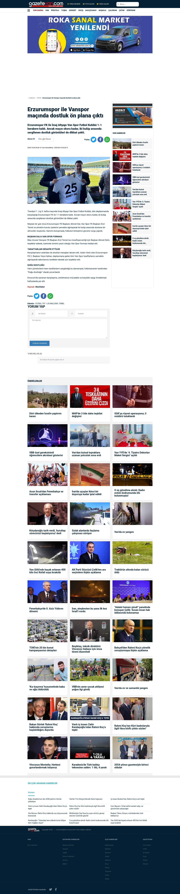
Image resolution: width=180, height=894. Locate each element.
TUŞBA (64, 10)
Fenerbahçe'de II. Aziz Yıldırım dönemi (46, 610)
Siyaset (65, 849)
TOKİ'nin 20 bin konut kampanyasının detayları (43, 649)
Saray (107, 875)
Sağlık (65, 853)
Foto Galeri (147, 845)
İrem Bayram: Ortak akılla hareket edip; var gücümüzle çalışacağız (127, 807)
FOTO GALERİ (88, 4)
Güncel (65, 860)
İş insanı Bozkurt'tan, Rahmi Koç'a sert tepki (127, 799)
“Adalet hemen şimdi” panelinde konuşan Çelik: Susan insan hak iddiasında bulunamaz (132, 610)
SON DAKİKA (38, 10)
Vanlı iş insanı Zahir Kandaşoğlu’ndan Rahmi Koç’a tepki (89, 727)
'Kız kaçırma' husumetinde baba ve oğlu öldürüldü (47, 688)
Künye (145, 860)
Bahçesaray (109, 845)
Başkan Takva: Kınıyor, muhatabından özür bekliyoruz (127, 814)
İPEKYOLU (55, 10)
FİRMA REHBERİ (74, 4)
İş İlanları (146, 853)
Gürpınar (108, 871)
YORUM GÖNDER (39, 343)
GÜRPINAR (131, 10)
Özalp (107, 879)
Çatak (107, 856)
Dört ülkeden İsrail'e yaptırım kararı (140, 143)
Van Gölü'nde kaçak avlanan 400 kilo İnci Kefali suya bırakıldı (47, 571)
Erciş (107, 864)
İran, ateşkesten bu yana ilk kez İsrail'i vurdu (89, 610)
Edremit (108, 860)
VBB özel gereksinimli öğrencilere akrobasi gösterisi (141, 179)
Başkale (108, 849)
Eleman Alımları (68, 845)
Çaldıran (108, 853)
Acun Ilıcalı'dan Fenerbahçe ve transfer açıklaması (141, 216)
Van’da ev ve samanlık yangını (131, 688)
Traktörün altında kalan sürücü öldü (131, 571)
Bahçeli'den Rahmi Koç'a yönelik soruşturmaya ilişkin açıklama (132, 649)
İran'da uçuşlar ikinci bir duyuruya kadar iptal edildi (141, 228)
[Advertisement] (15, 45)
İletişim (145, 864)
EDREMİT (72, 10)
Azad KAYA (72, 830)
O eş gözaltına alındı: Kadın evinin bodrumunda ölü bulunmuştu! (140, 241)
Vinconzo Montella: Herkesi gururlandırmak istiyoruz (44, 766)
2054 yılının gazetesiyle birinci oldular (131, 766)
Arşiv (145, 856)
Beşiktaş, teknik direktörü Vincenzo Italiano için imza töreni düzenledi (87, 649)
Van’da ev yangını (124, 532)
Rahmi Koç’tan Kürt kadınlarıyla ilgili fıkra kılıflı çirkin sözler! (132, 727)
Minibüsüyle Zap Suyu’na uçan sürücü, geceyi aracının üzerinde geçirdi (86, 814)
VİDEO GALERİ (102, 4)
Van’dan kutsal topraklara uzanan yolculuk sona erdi (139, 191)
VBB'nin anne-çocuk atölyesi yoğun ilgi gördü (88, 688)
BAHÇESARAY (90, 10)
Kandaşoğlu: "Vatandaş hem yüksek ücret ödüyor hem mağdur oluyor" (47, 821)
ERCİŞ (80, 10)
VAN (47, 10)
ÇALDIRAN (112, 10)
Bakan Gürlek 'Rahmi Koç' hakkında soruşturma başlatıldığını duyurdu (43, 727)
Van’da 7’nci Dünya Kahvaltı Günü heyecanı (85, 799)
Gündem (31, 792)
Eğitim (65, 864)
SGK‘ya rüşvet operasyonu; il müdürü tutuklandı (141, 167)
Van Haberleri (32, 845)
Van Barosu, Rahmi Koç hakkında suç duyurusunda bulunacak (47, 814)
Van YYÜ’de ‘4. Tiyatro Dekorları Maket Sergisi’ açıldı (141, 204)
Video (145, 849)
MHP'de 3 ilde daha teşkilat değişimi (140, 155)
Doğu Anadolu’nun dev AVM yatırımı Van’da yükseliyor (44, 800)
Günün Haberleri (68, 856)
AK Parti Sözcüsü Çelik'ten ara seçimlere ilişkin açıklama (89, 571)
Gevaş (107, 868)
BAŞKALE (102, 10)
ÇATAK (121, 10)
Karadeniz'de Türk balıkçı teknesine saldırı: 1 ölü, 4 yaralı (89, 766)
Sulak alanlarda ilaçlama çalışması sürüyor (85, 532)
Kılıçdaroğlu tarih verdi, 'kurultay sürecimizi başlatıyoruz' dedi (141, 252)
